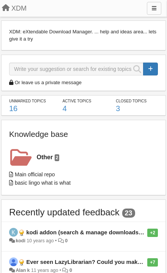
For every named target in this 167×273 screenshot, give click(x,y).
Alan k (23, 270)
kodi (20, 240)
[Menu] (154, 8)
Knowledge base (38, 134)
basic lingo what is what (43, 183)
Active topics (77, 101)
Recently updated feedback (64, 212)
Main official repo (35, 174)
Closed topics (131, 101)
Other (48, 157)
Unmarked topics (27, 101)
